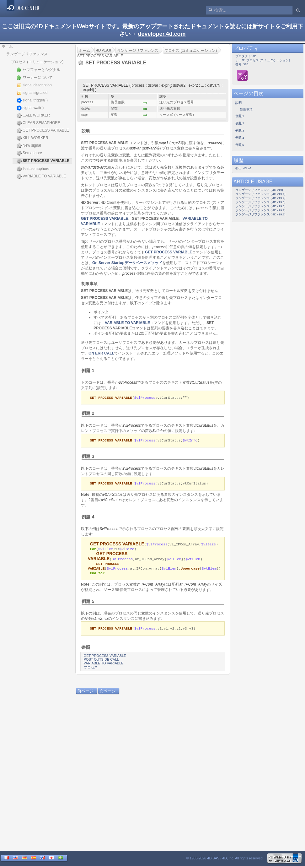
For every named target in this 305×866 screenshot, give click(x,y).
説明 (86, 130)
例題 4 (88, 517)
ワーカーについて (35, 77)
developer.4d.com (161, 34)
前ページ (85, 693)
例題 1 (88, 370)
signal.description (34, 85)
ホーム (7, 46)
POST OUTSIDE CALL (101, 662)
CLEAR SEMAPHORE (38, 123)
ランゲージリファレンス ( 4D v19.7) (260, 210)
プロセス (91, 670)
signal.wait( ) (30, 108)
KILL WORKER (32, 138)
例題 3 (88, 456)
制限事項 (89, 283)
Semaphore (29, 153)
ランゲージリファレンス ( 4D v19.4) (260, 198)
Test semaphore (33, 168)
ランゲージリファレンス (27, 54)
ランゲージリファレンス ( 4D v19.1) (260, 194)
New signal (29, 145)
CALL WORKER (33, 115)
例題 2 (88, 413)
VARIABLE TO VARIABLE (41, 176)
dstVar (135, 148)
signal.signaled (32, 92)
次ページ (107, 693)
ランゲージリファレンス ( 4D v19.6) (260, 206)
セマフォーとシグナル (38, 69)
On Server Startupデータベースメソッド (127, 263)
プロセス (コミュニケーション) (37, 62)
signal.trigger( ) (32, 100)
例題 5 (88, 603)
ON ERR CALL (101, 353)
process (214, 143)
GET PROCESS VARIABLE (43, 130)
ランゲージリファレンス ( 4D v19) (259, 190)
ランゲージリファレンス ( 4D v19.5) (260, 202)
